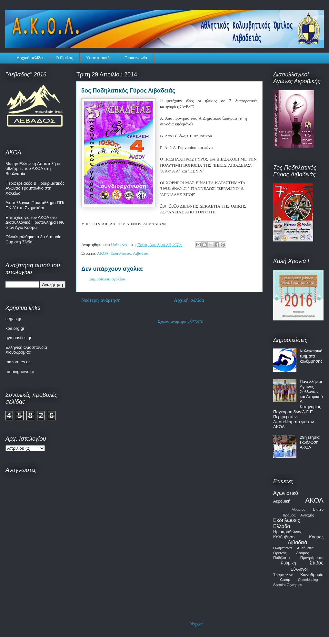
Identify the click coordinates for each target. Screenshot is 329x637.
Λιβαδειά (140, 253)
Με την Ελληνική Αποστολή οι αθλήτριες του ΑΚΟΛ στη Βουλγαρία (32, 168)
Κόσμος (316, 536)
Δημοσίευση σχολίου (107, 279)
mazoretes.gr (17, 361)
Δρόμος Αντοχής (298, 515)
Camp (285, 579)
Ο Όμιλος (64, 57)
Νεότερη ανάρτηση (101, 300)
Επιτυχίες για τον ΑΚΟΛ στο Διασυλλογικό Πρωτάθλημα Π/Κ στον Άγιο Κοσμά (34, 222)
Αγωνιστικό (285, 493)
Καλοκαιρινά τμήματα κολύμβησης (311, 355)
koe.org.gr (15, 328)
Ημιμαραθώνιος (287, 531)
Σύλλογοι (299, 569)
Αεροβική (281, 501)
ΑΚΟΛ (103, 253)
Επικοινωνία (136, 57)
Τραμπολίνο (283, 575)
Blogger (196, 624)
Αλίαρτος (298, 509)
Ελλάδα (281, 526)
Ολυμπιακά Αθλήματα (293, 548)
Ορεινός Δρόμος (291, 553)
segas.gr (13, 318)
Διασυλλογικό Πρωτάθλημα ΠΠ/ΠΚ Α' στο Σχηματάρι (34, 205)
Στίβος (316, 562)
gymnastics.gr (18, 337)
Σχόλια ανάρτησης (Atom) (180, 321)
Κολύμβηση (283, 536)
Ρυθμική (288, 563)
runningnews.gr (19, 371)
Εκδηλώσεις (121, 253)
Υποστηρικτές (99, 57)
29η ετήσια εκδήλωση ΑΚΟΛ (310, 442)
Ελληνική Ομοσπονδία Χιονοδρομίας (26, 350)
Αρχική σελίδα (30, 57)
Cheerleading (308, 580)
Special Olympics (287, 585)
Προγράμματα (312, 557)
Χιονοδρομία (312, 574)
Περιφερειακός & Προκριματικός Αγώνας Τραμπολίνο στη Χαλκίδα (35, 188)
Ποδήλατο (281, 557)
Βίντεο (318, 509)
